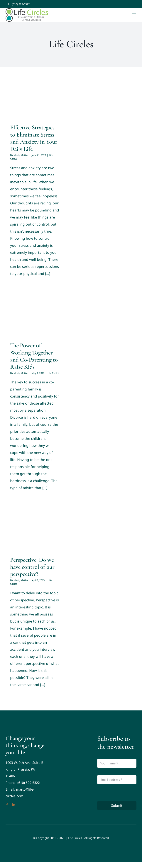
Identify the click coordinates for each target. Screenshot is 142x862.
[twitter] (129, 4)
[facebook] (123, 4)
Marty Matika (20, 155)
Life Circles (53, 373)
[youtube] (135, 4)
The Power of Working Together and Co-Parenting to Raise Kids (34, 356)
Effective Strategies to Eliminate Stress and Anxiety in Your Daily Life (33, 138)
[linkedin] (13, 804)
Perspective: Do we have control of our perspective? (32, 567)
